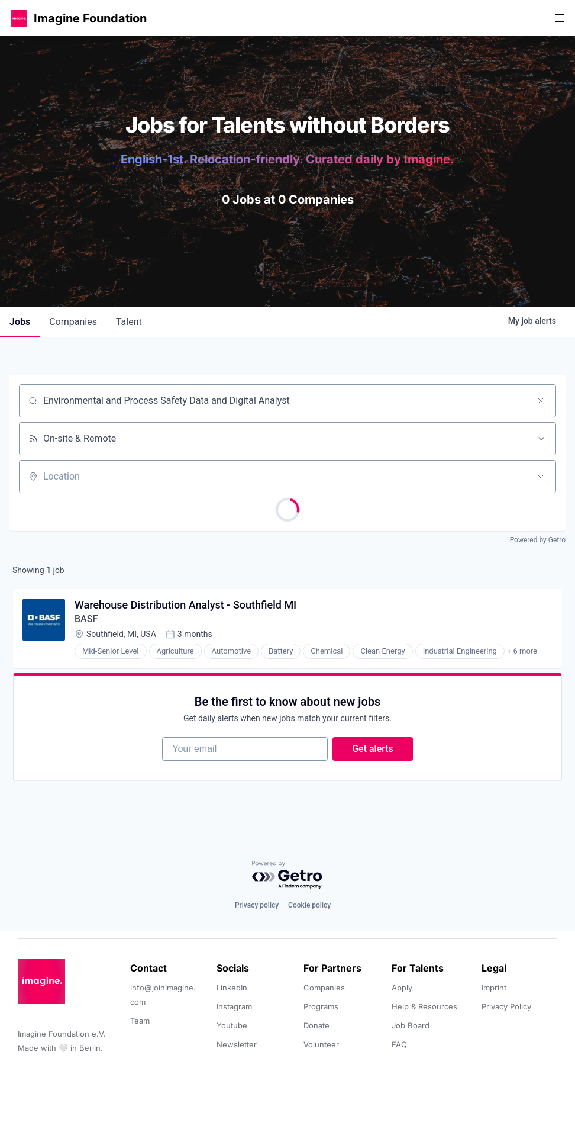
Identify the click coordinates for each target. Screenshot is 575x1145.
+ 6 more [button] (522, 651)
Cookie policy (309, 905)
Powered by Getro (538, 540)
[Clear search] (541, 401)
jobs (19, 321)
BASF (86, 619)
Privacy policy (257, 905)
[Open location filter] (541, 477)
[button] (19, 18)
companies (73, 321)
